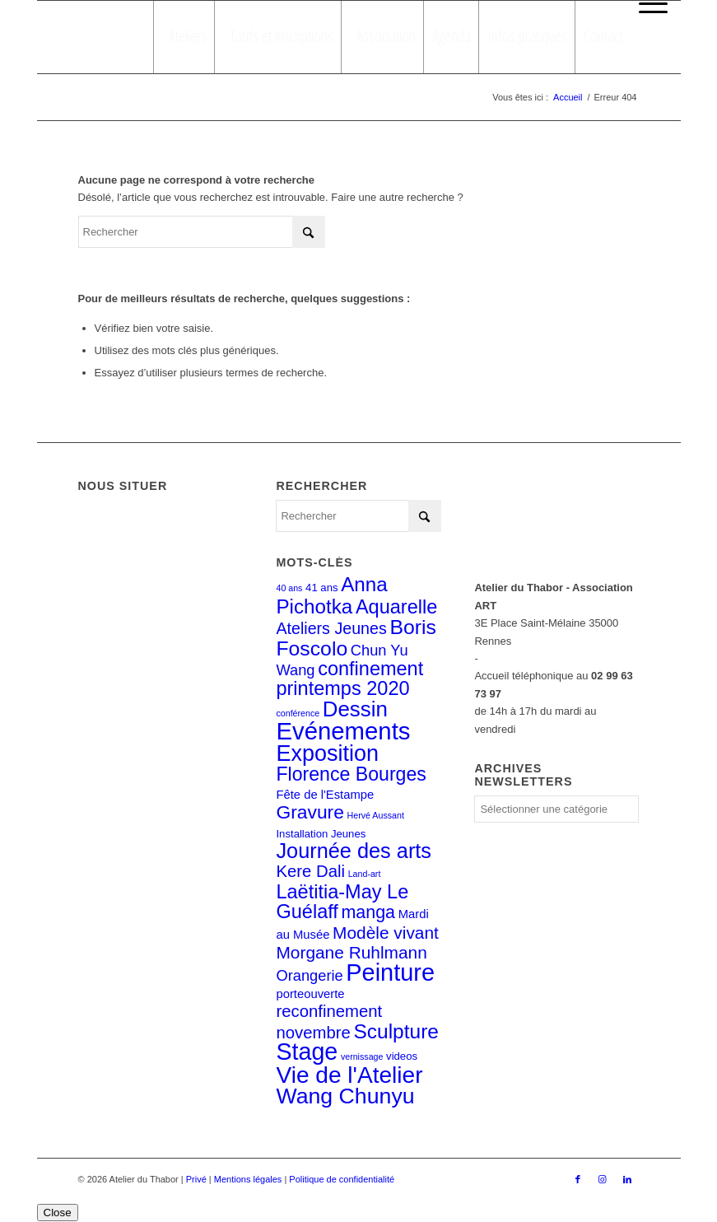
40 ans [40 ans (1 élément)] (289, 588)
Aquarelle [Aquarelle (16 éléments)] (396, 607)
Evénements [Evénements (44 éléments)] (343, 730)
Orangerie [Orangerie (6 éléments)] (309, 975)
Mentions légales (248, 1179)
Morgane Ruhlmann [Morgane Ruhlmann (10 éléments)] (351, 952)
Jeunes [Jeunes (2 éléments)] (348, 834)
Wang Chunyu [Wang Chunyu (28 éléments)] (345, 1096)
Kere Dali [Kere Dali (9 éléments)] (310, 871)
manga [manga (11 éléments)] (368, 912)
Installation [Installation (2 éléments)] (302, 834)
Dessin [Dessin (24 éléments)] (355, 709)
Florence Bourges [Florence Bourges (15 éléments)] (351, 774)
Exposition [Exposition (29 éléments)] (327, 753)
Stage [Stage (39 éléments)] (307, 1051)
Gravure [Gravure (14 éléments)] (309, 812)
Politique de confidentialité (341, 1179)
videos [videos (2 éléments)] (401, 1056)
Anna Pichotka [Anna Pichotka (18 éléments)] (331, 595)
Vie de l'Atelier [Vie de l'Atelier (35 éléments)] (349, 1075)
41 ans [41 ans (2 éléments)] (321, 587)
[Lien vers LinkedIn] (627, 1179)
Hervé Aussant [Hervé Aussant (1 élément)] (375, 815)
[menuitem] (649, 4)
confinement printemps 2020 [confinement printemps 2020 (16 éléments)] (349, 678)
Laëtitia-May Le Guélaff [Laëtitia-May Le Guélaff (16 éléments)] (342, 901)
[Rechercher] (201, 232)
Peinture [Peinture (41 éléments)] (390, 972)
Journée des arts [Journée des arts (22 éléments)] (353, 850)
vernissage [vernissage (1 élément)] (362, 1056)
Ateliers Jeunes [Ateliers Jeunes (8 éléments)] (331, 628)
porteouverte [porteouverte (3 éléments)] (310, 993)
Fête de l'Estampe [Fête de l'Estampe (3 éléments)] (325, 794)
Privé (196, 1179)
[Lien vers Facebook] (578, 1179)
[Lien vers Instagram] (602, 1179)
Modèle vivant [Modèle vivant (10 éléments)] (386, 932)
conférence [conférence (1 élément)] (297, 713)
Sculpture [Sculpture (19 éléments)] (395, 1031)
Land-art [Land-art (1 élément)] (364, 874)
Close (58, 1212)
